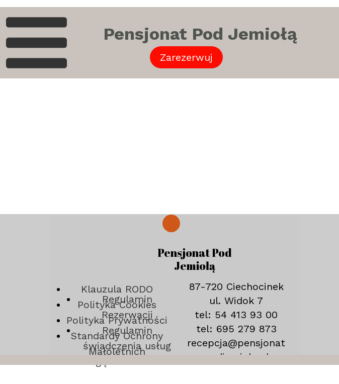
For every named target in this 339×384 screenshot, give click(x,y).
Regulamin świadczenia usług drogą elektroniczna (127, 345)
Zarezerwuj (186, 57)
